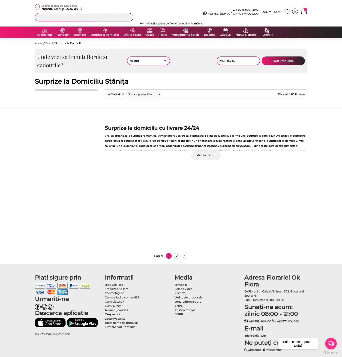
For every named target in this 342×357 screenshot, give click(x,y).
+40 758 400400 (217, 14)
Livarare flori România (120, 327)
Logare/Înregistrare (187, 301)
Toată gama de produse (121, 323)
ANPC (178, 306)
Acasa (39, 43)
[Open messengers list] (331, 343)
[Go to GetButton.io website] (331, 352)
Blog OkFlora (114, 284)
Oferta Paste (132, 34)
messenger (272, 349)
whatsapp (253, 349)
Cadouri (225, 34)
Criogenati (44, 34)
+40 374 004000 (244, 14)
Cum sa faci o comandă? (122, 297)
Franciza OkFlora (116, 289)
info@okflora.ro (255, 335)
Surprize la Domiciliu (104, 34)
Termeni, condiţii (116, 310)
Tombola (180, 284)
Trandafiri (62, 34)
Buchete (80, 34)
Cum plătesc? (114, 301)
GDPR (178, 314)
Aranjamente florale (185, 34)
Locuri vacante (115, 318)
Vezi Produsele (283, 61)
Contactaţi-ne (114, 293)
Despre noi (112, 314)
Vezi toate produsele (188, 297)
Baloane (209, 34)
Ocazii (149, 34)
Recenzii (180, 293)
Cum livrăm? (114, 306)
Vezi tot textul (206, 155)
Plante (162, 34)
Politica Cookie (184, 310)
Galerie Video (183, 289)
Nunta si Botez (246, 34)
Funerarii (267, 34)
